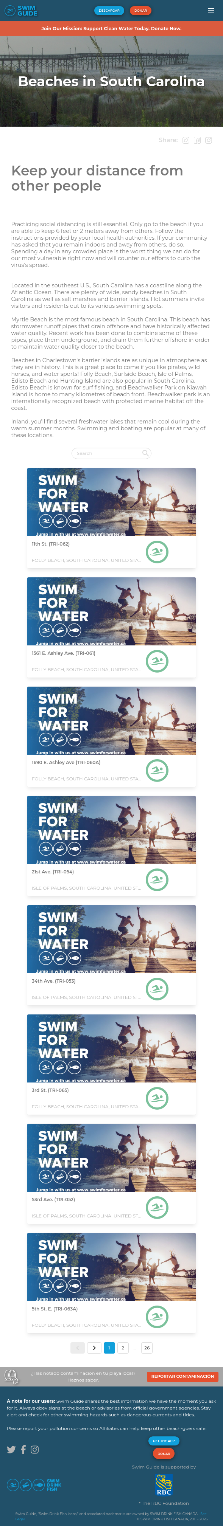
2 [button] (123, 1348)
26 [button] (147, 1348)
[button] (211, 10)
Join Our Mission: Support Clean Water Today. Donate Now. (111, 28)
